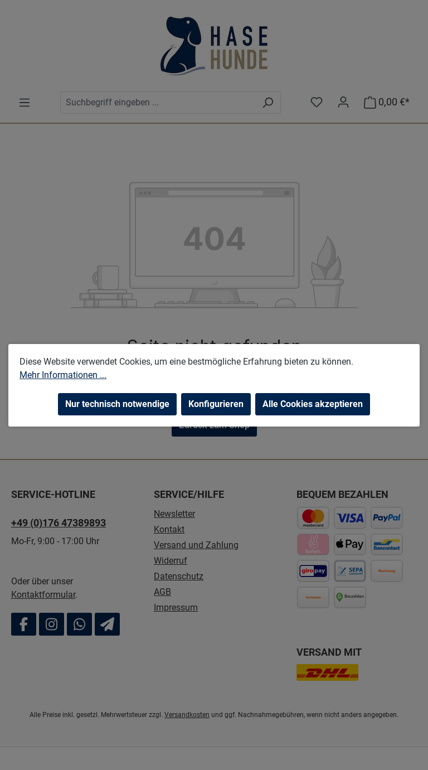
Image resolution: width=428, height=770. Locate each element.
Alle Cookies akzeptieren (312, 404)
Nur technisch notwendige (117, 404)
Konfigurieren (216, 404)
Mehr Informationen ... (63, 375)
